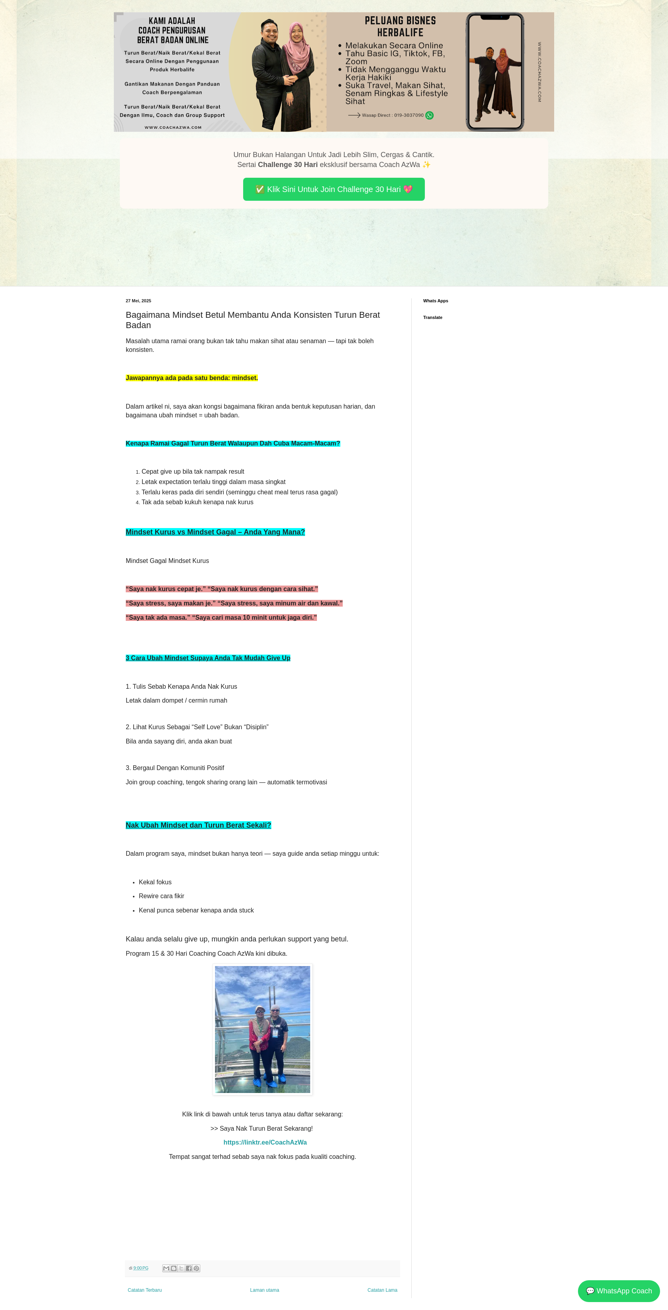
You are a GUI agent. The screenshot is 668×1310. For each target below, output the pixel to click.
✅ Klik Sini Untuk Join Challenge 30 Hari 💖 (334, 189)
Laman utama (264, 1290)
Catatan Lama (382, 1290)
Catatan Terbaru (145, 1290)
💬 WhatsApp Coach (619, 1291)
